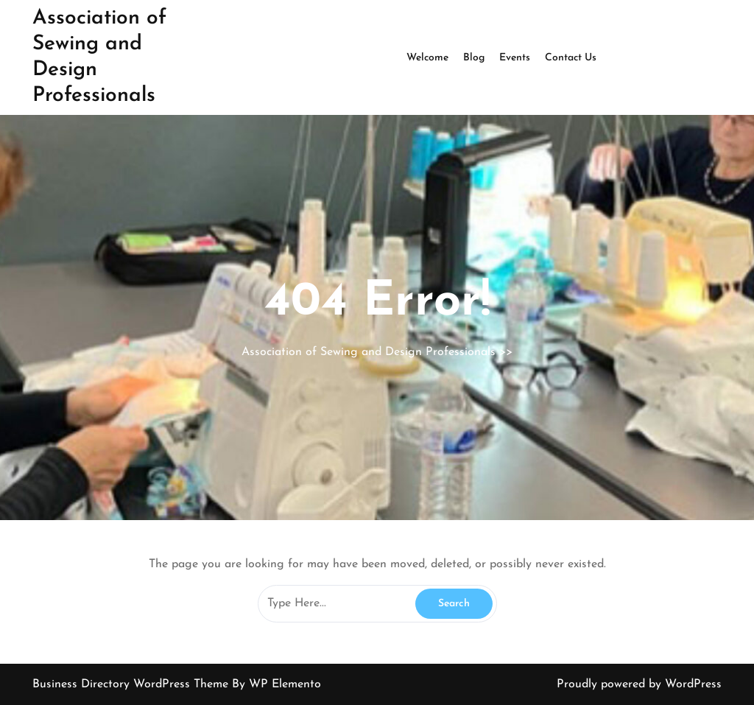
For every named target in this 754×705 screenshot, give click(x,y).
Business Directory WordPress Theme (132, 684)
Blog (474, 57)
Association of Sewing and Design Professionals (369, 352)
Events (514, 57)
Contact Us (570, 57)
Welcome (427, 57)
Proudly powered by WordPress (639, 684)
